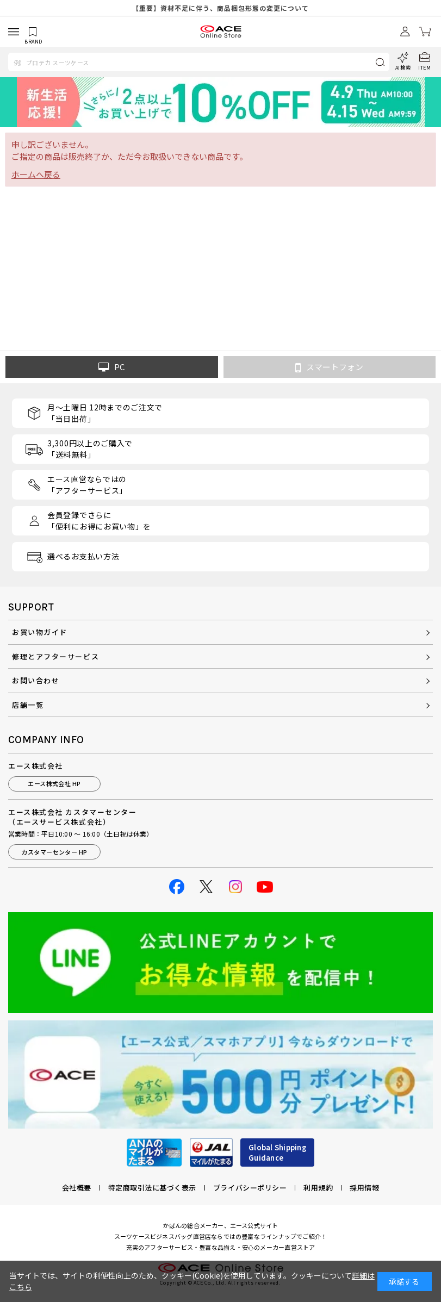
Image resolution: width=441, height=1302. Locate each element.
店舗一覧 (28, 705)
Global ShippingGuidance (277, 1152)
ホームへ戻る (35, 174)
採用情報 (364, 1187)
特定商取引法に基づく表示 (152, 1187)
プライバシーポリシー (250, 1187)
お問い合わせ (35, 680)
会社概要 (76, 1187)
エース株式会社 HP (54, 783)
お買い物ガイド (39, 632)
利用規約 (318, 1187)
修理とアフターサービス (55, 656)
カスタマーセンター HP (54, 852)
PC (111, 367)
